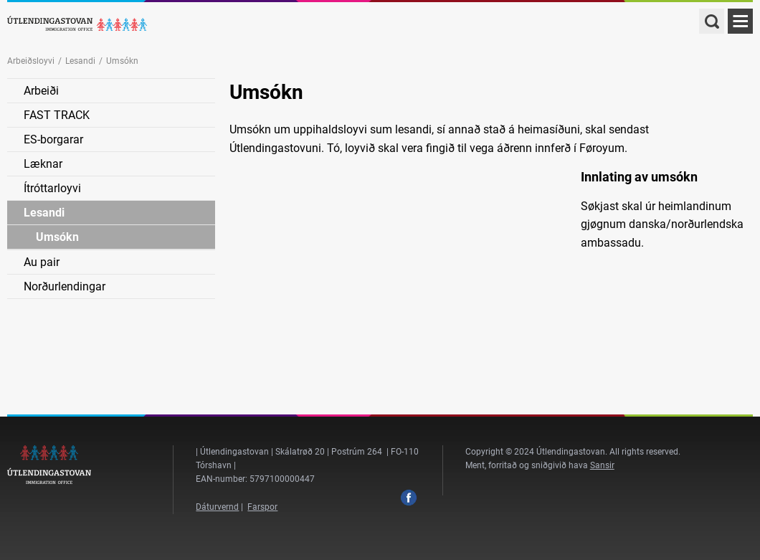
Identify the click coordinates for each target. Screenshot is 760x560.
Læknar (43, 164)
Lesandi (80, 61)
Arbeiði (41, 91)
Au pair (42, 262)
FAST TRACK (57, 115)
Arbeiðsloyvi (30, 61)
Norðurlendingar (64, 286)
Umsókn (57, 237)
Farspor (262, 507)
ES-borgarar (53, 139)
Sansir (602, 465)
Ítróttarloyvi (52, 188)
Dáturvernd (217, 507)
